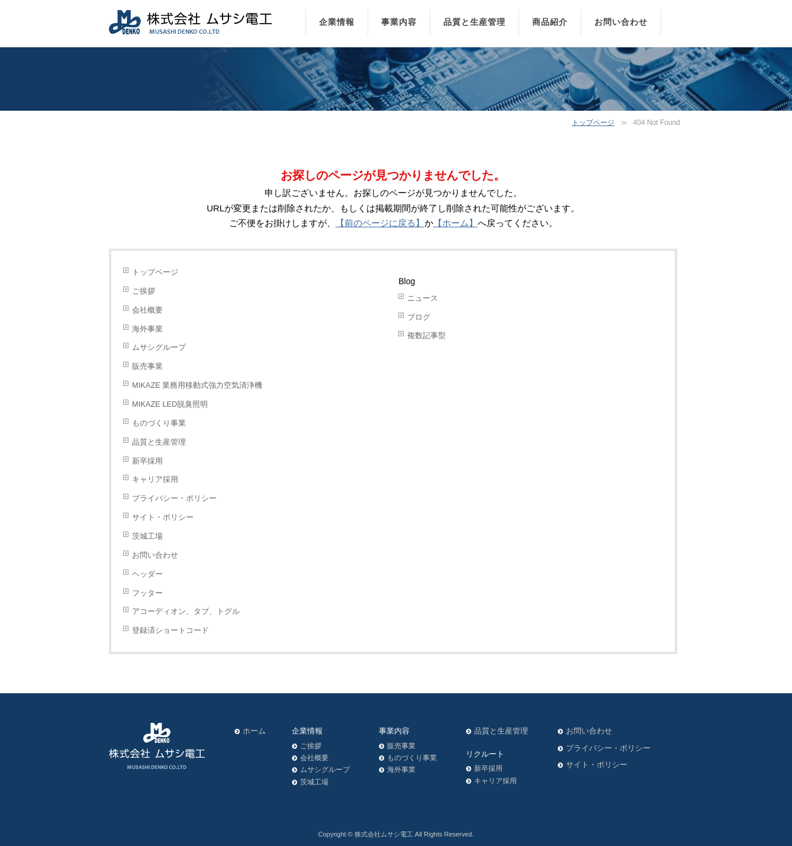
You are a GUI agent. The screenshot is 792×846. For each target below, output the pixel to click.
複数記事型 (426, 335)
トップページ (593, 122)
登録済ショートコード (170, 630)
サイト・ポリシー (163, 517)
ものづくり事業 (159, 423)
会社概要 (147, 309)
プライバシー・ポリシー (174, 498)
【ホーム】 (455, 223)
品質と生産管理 (159, 442)
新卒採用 (147, 460)
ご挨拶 (143, 291)
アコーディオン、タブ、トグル (186, 611)
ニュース (422, 298)
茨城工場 (147, 536)
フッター (147, 592)
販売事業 (147, 366)
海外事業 (147, 328)
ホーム (254, 730)
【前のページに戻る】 (380, 223)
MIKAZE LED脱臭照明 (170, 404)
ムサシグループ (159, 347)
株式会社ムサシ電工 (384, 834)
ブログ (418, 317)
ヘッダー (147, 574)
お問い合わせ (155, 555)
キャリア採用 (155, 479)
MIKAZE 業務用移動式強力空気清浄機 (197, 385)
